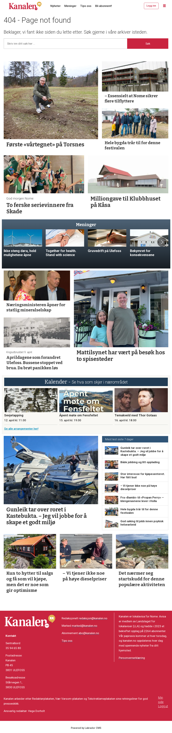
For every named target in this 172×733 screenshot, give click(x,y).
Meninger (70, 6)
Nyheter (55, 6)
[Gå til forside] (25, 5)
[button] (162, 242)
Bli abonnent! (103, 6)
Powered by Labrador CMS (86, 728)
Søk (147, 43)
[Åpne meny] (164, 5)
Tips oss (85, 6)
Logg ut (163, 706)
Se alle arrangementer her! (21, 428)
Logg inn (151, 5)
